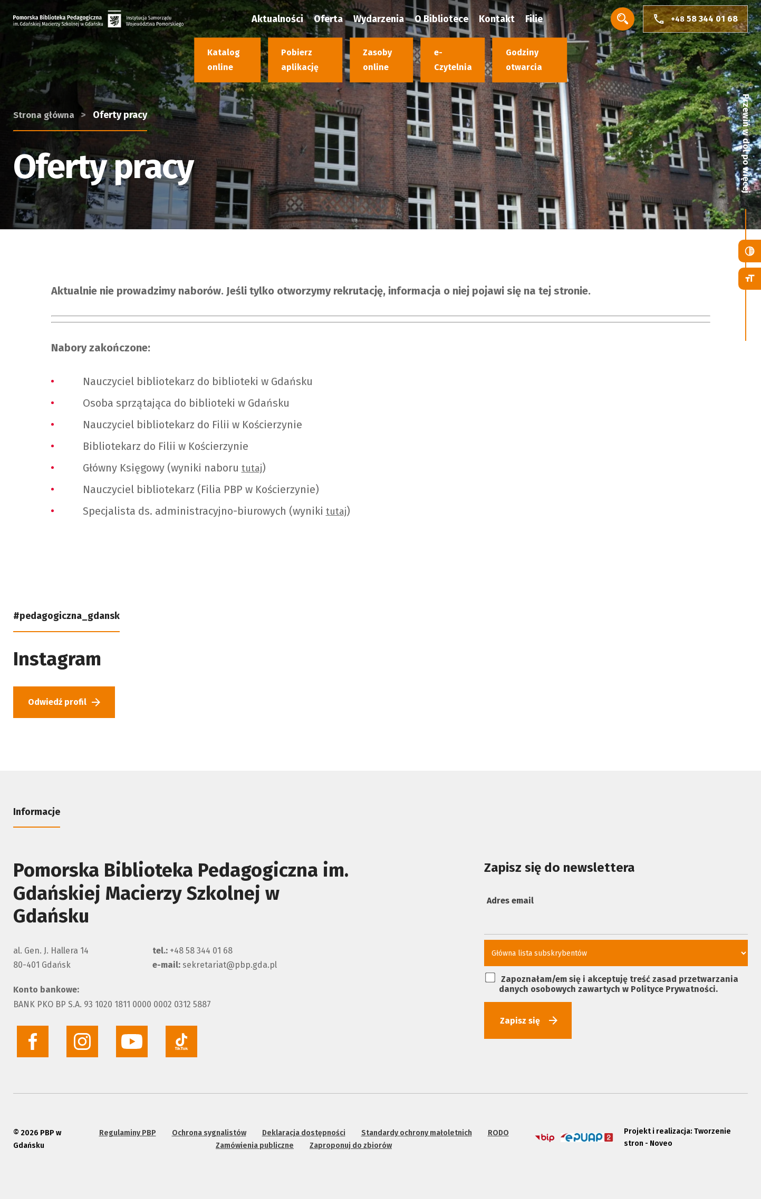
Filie (547, 21)
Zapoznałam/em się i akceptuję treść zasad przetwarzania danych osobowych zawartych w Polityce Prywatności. (611, 987)
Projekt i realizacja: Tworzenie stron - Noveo (673, 1133)
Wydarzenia (392, 21)
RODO (496, 1127)
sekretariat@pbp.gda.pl (229, 969)
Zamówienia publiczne (253, 1139)
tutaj (253, 467)
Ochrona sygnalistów (207, 1127)
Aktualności (291, 21)
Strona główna (45, 72)
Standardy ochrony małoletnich (414, 1127)
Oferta (342, 21)
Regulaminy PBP (125, 1127)
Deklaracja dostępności (301, 1127)
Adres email (510, 905)
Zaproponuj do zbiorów (349, 1139)
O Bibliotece (455, 21)
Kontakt (510, 21)
